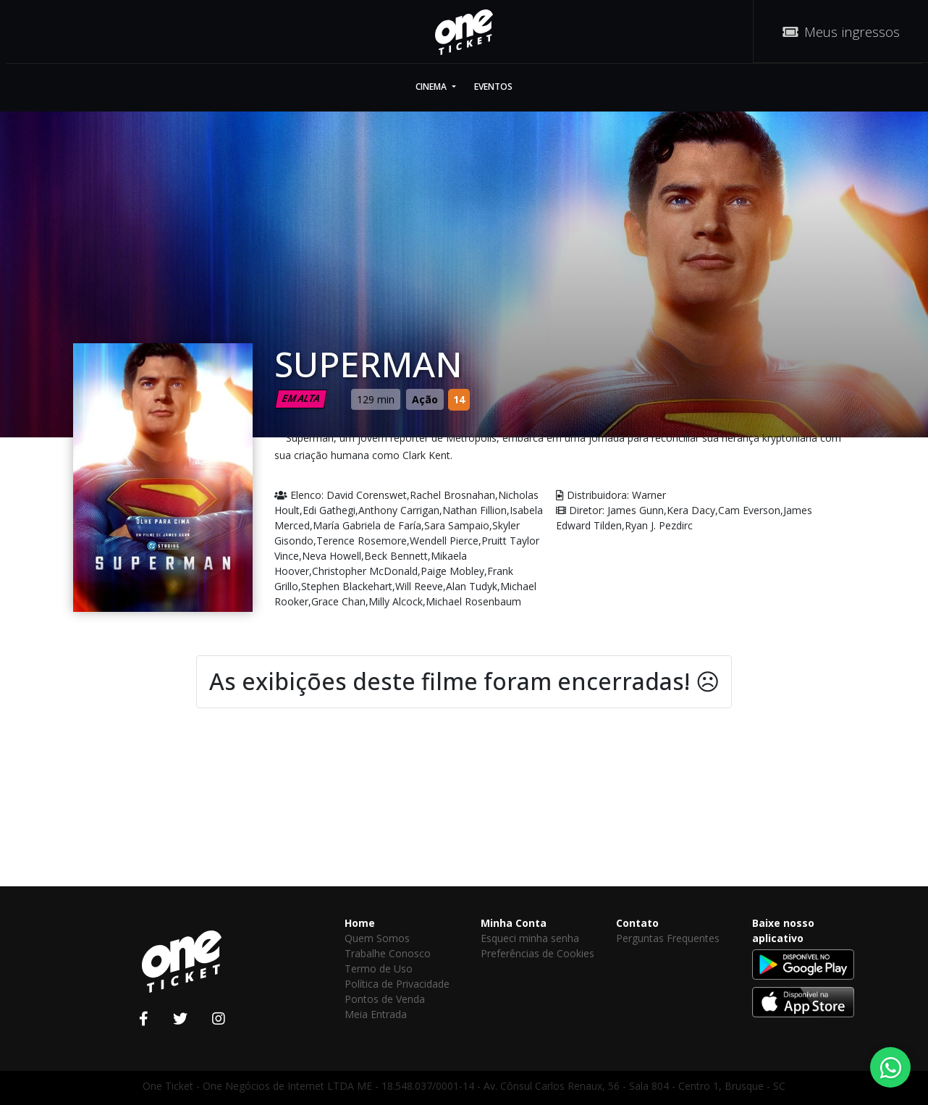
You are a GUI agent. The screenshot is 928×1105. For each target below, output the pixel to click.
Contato (637, 923)
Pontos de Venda (385, 999)
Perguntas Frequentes (668, 938)
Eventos (493, 86)
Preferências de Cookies (537, 953)
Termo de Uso (379, 968)
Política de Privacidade (397, 984)
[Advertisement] (464, 820)
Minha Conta (514, 923)
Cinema (432, 86)
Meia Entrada (376, 1014)
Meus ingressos (841, 31)
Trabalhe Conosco (388, 953)
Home (360, 923)
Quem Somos (377, 938)
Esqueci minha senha (530, 938)
